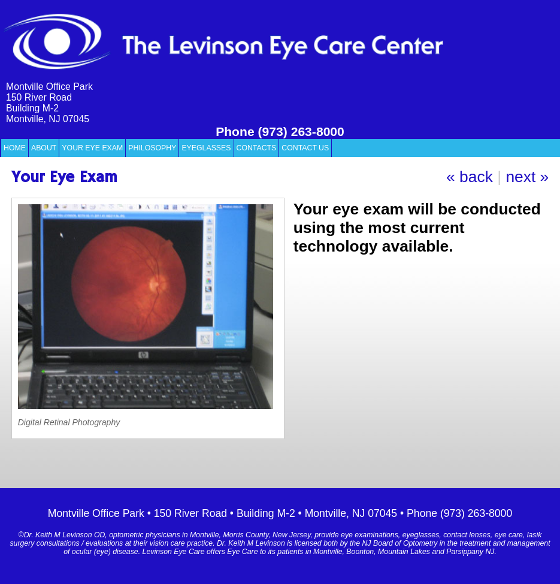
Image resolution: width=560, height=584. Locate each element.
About (43, 148)
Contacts (257, 148)
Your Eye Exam (92, 148)
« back (469, 177)
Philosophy (152, 148)
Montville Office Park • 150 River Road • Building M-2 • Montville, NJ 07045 (222, 513)
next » (527, 177)
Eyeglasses (206, 148)
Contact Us (305, 148)
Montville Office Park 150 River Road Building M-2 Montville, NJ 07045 (49, 102)
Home (15, 148)
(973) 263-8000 (301, 131)
